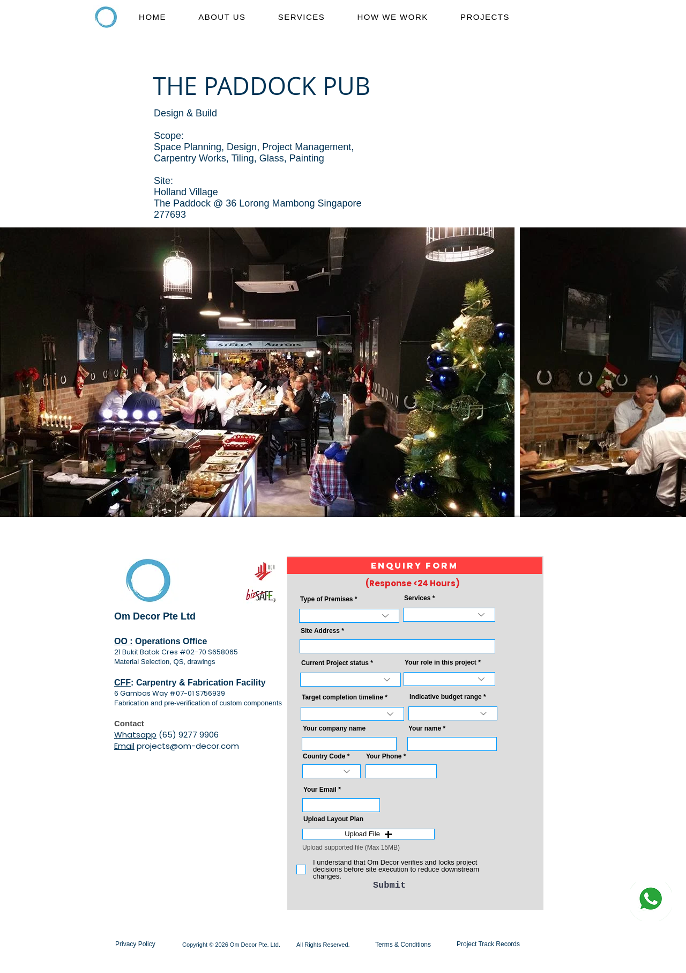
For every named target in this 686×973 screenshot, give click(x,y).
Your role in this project (440, 662)
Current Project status (335, 663)
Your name (424, 728)
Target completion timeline (342, 697)
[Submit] (389, 885)
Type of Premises (326, 599)
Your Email (320, 789)
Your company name (334, 728)
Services (417, 598)
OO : (123, 641)
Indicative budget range (445, 697)
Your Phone (383, 756)
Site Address (320, 631)
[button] (414, 565)
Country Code (324, 756)
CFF (122, 682)
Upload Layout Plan (333, 819)
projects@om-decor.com (188, 745)
